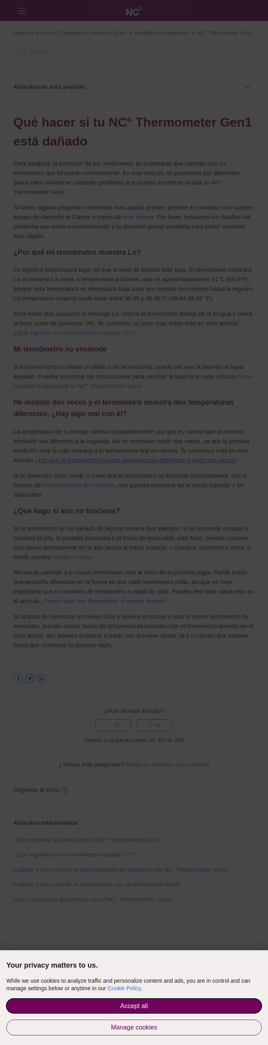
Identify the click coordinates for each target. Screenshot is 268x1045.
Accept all (133, 1006)
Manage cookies (134, 1027)
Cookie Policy (124, 988)
